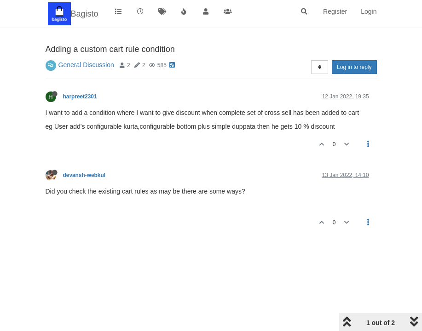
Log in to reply (354, 67)
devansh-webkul (84, 175)
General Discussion (86, 64)
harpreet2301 (80, 96)
